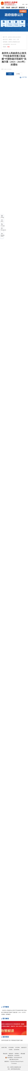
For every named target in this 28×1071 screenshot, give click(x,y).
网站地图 (23, 1053)
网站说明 (5, 1053)
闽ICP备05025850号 (14, 1059)
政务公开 (14, 7)
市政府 (8, 7)
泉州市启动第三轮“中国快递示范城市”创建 (12, 1040)
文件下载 (23, 77)
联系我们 (17, 1053)
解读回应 (22, 7)
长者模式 (23, 11)
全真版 (10, 73)
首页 (2, 7)
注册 (26, 4)
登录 (23, 4)
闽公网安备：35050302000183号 (13, 1057)
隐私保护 (11, 1053)
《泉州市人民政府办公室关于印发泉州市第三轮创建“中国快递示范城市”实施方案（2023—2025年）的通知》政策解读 (14, 1012)
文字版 (18, 73)
